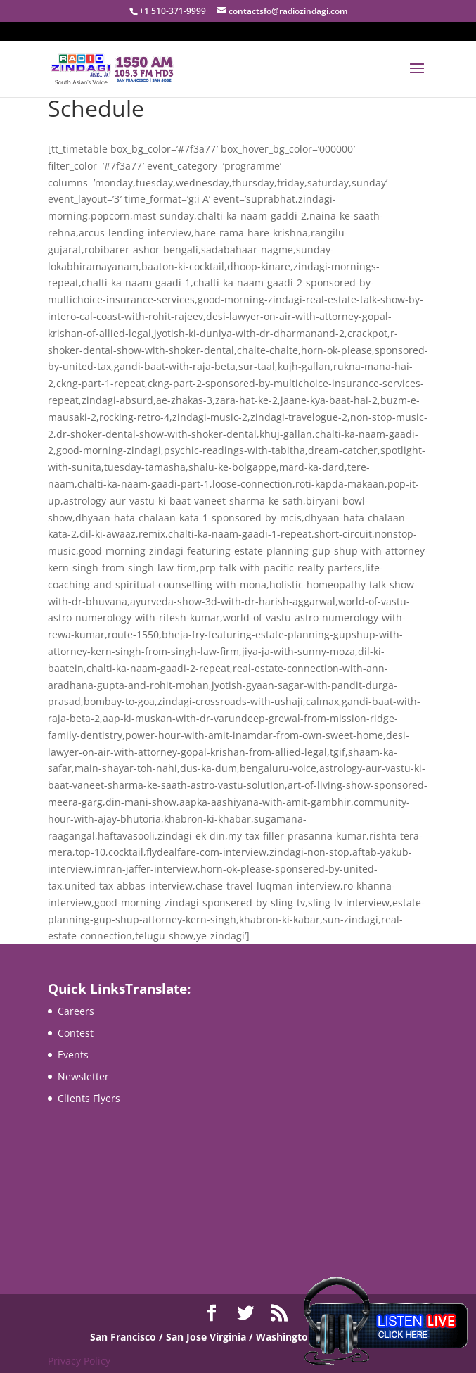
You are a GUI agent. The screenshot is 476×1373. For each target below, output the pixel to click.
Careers (76, 1011)
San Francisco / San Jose (150, 1336)
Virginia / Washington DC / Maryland (298, 1336)
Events (73, 1054)
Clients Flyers (89, 1098)
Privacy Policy (79, 1360)
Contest (76, 1032)
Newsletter (83, 1076)
